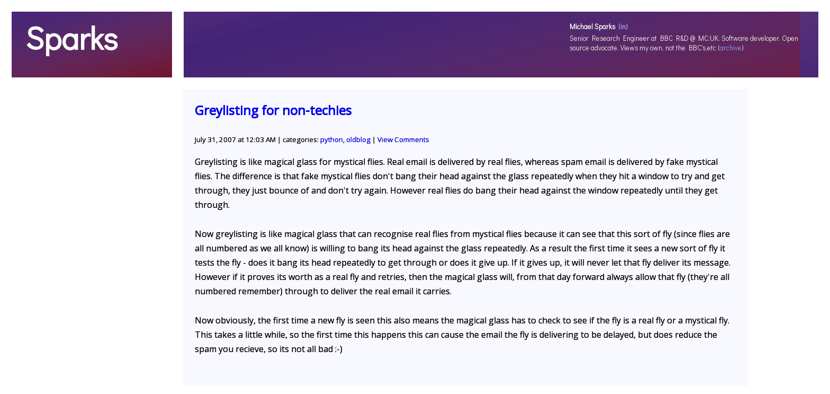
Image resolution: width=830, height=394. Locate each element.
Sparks (71, 37)
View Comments (403, 139)
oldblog (358, 139)
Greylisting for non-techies (273, 110)
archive (731, 47)
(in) (623, 26)
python (331, 139)
